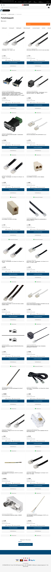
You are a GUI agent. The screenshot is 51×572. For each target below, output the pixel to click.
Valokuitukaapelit (27, 28)
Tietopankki (20, 1)
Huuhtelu (43, 28)
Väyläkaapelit (4, 28)
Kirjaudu (48, 1)
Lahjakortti (25, 1)
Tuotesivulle (13, 66)
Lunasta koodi (30, 2)
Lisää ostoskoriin (13, 62)
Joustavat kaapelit (36, 28)
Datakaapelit (11, 28)
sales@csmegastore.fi (41, 565)
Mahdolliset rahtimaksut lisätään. (6, 58)
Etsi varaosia (35, 2)
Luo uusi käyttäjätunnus (41, 2)
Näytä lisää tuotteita (25, 544)
